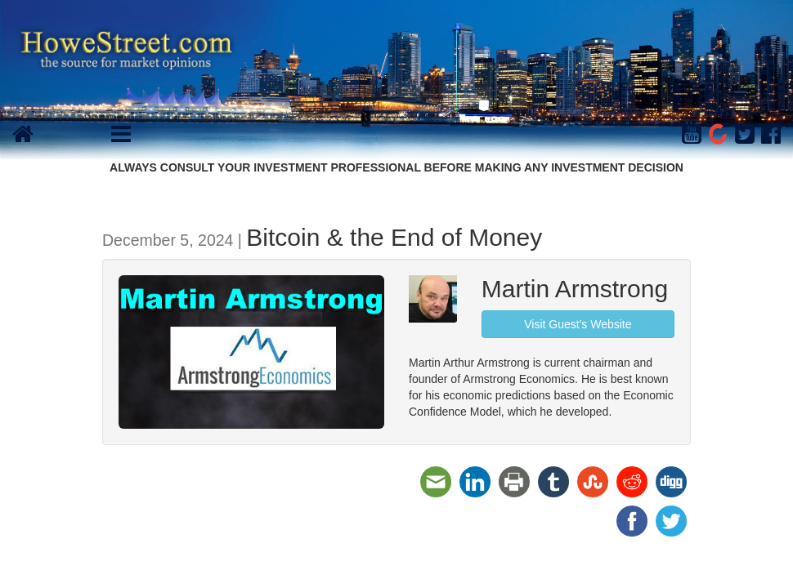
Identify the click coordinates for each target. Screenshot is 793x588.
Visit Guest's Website (577, 324)
